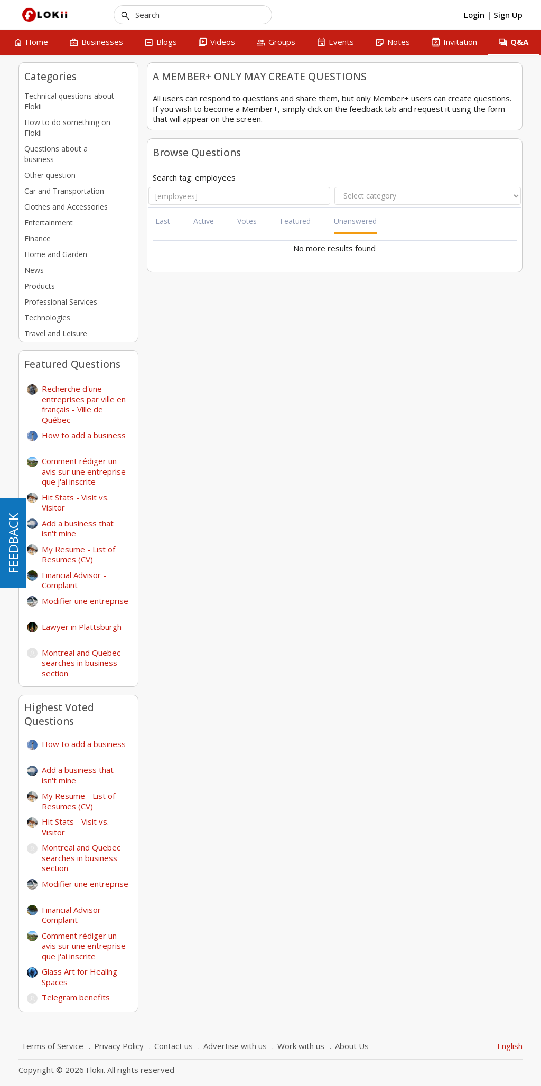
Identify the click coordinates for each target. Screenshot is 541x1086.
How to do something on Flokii (67, 127)
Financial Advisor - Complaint (74, 580)
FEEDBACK (13, 543)
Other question (50, 175)
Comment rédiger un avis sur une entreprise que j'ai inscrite (84, 471)
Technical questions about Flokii (69, 101)
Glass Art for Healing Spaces (79, 976)
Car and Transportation (64, 191)
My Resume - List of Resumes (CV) (78, 554)
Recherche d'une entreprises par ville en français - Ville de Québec (84, 404)
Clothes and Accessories (66, 207)
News (34, 270)
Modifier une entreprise (85, 605)
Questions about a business (56, 154)
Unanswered (355, 221)
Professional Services (60, 302)
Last (162, 221)
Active (203, 221)
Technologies (47, 318)
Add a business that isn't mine (78, 528)
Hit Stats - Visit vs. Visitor (75, 502)
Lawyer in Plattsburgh (82, 630)
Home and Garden (55, 254)
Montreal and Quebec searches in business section (81, 662)
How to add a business (84, 439)
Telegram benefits (76, 997)
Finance (37, 238)
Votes (247, 221)
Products (39, 286)
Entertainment (48, 223)
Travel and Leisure (55, 333)
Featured (295, 221)
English (510, 1046)
